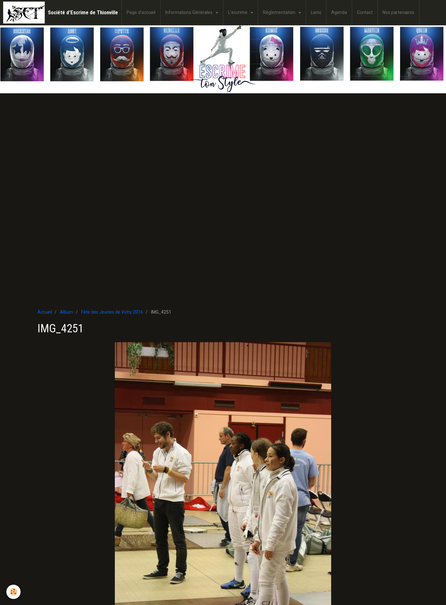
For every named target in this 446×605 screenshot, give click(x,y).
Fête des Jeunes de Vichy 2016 (112, 312)
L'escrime (238, 12)
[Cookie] (13, 592)
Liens (316, 12)
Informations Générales (189, 12)
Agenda (339, 12)
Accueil (44, 312)
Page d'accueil (141, 12)
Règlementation (279, 12)
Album (66, 312)
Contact (365, 12)
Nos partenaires (398, 12)
